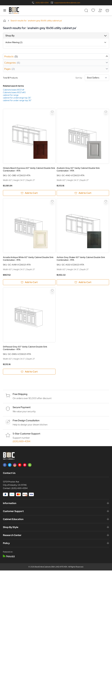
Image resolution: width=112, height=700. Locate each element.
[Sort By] (97, 77)
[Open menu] (4, 10)
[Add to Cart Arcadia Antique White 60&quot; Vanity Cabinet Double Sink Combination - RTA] (29, 282)
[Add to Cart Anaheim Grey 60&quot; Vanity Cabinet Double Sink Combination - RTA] (83, 193)
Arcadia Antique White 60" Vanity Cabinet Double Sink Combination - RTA (28, 258)
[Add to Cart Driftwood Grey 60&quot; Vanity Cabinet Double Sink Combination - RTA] (29, 371)
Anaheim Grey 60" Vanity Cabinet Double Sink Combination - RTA (78, 169)
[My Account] (100, 10)
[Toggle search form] (86, 10)
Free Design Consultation (26, 420)
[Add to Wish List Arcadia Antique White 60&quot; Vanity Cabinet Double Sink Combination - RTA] (52, 201)
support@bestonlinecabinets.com (67, 2)
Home (4, 20)
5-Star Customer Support (26, 433)
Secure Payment (21, 407)
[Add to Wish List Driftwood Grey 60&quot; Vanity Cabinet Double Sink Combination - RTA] (52, 291)
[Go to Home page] (14, 10)
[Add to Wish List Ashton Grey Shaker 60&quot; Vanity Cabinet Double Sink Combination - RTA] (106, 201)
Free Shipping (20, 394)
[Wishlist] (93, 10)
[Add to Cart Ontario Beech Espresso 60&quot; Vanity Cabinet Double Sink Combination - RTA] (29, 193)
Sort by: (92, 77)
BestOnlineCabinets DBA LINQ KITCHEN (51, 567)
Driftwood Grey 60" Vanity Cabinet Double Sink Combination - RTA (25, 348)
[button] (56, 36)
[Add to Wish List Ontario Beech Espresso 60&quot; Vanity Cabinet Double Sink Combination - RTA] (52, 112)
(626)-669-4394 (19, 488)
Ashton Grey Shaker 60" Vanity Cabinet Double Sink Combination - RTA (81, 258)
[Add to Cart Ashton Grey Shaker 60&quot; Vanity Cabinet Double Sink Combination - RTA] (83, 282)
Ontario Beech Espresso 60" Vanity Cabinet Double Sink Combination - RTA (29, 169)
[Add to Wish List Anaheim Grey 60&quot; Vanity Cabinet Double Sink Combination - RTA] (106, 112)
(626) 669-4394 (41, 2)
